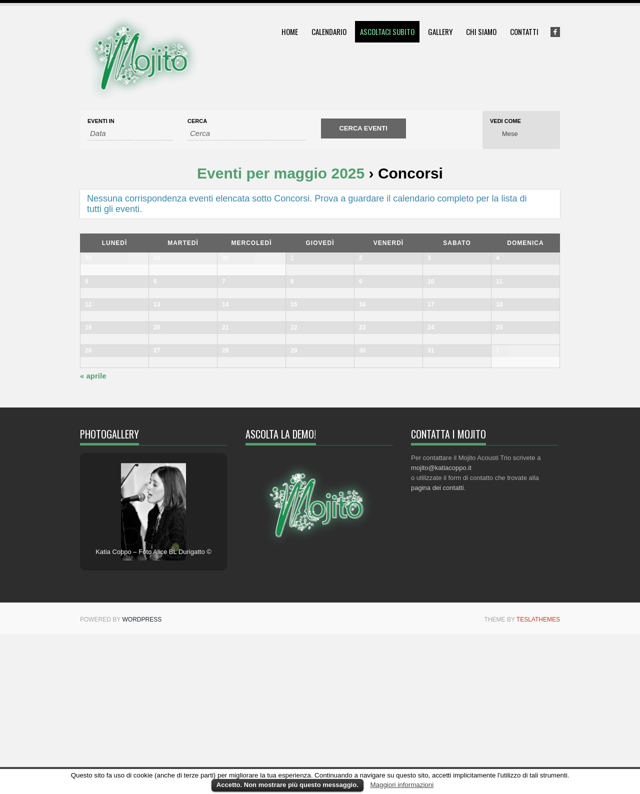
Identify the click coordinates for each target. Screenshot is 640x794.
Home (290, 31)
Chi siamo (481, 31)
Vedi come (505, 121)
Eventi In (101, 121)
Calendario (329, 31)
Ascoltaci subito (387, 31)
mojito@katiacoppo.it (441, 628)
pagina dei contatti (437, 648)
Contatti (524, 31)
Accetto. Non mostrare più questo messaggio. (287, 784)
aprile (93, 536)
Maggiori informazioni (402, 784)
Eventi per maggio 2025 (280, 173)
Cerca (197, 121)
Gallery (440, 31)
